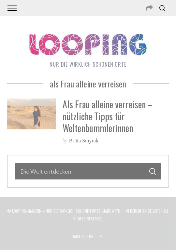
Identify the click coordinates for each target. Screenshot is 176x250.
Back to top (88, 236)
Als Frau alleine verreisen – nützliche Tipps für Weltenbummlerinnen (108, 116)
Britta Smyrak (83, 140)
